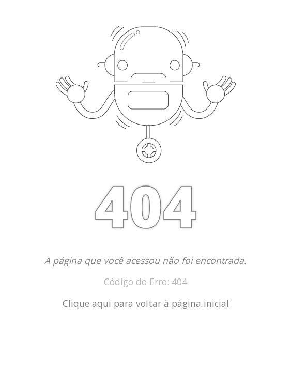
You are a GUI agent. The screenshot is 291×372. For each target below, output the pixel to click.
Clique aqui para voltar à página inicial (146, 303)
